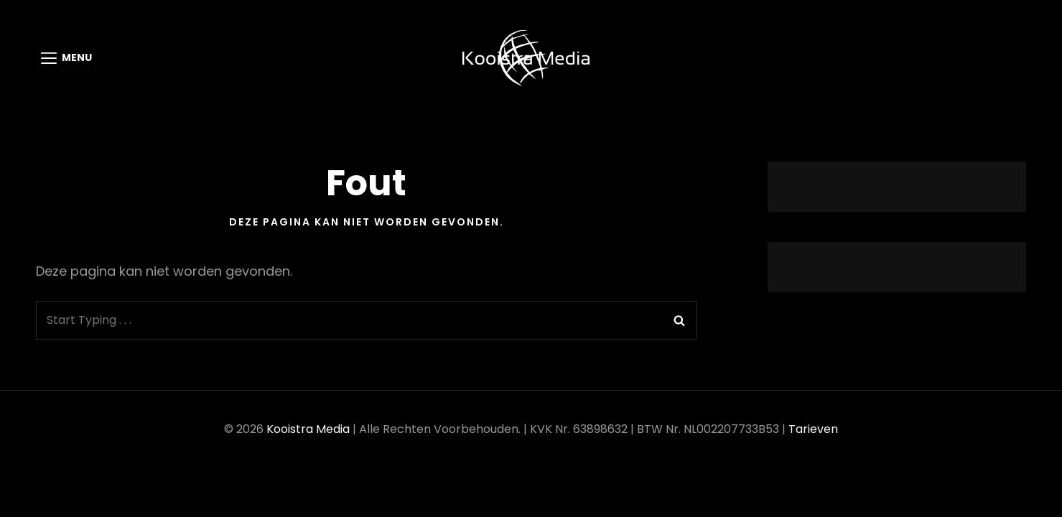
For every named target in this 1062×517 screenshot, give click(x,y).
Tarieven (813, 429)
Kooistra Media (308, 429)
